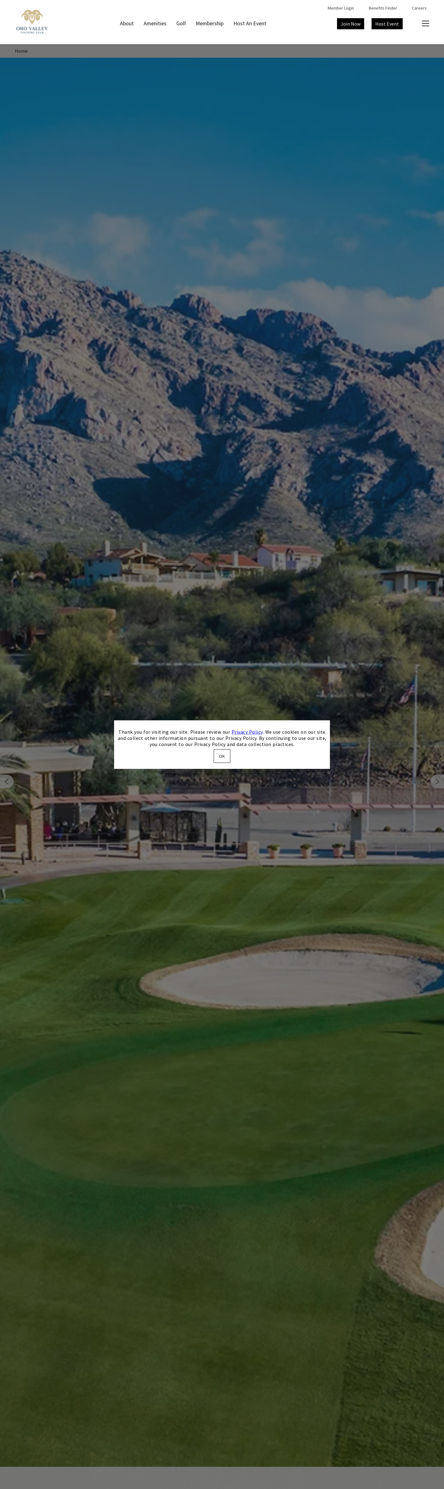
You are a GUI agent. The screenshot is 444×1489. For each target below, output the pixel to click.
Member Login (341, 8)
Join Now (350, 24)
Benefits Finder (383, 8)
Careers (419, 8)
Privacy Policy (247, 732)
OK (222, 756)
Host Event (387, 24)
